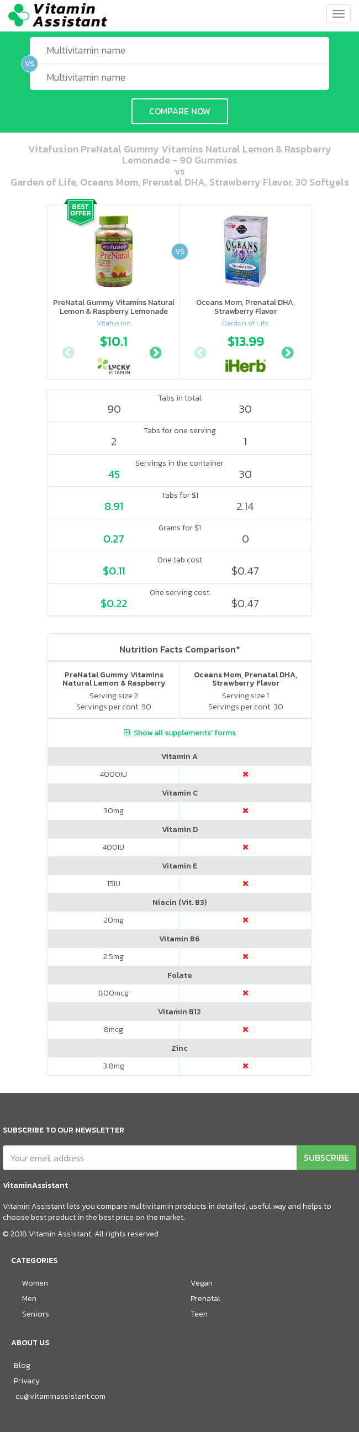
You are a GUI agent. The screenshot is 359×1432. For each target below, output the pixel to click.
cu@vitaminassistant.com (60, 1396)
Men (29, 1298)
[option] (114, 351)
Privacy (27, 1381)
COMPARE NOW (179, 111)
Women (35, 1283)
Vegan (202, 1283)
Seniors (35, 1314)
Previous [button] (67, 351)
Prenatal (205, 1298)
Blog (22, 1365)
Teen (199, 1314)
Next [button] (155, 351)
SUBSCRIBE (326, 1157)
